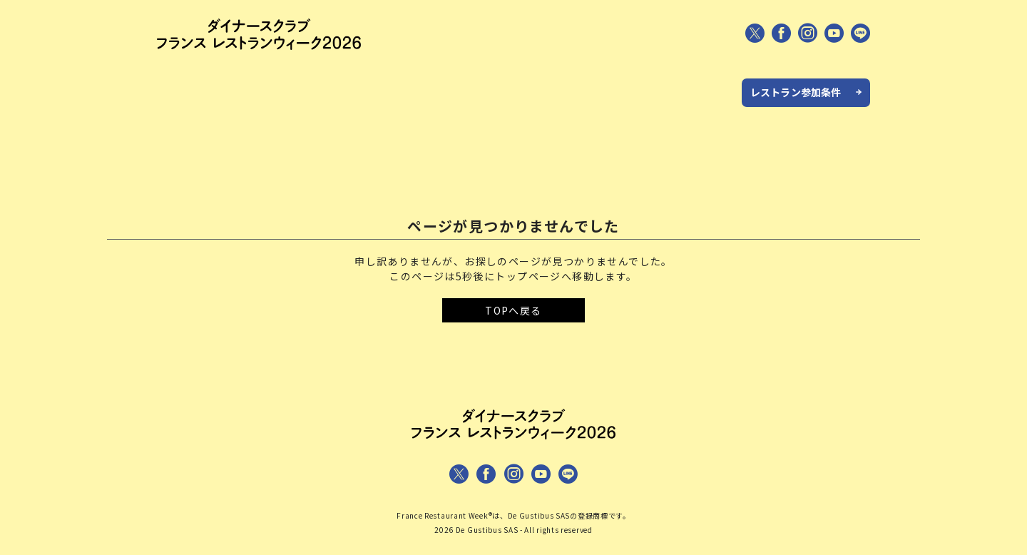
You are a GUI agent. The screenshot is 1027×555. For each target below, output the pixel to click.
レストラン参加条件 (795, 92)
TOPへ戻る (513, 310)
